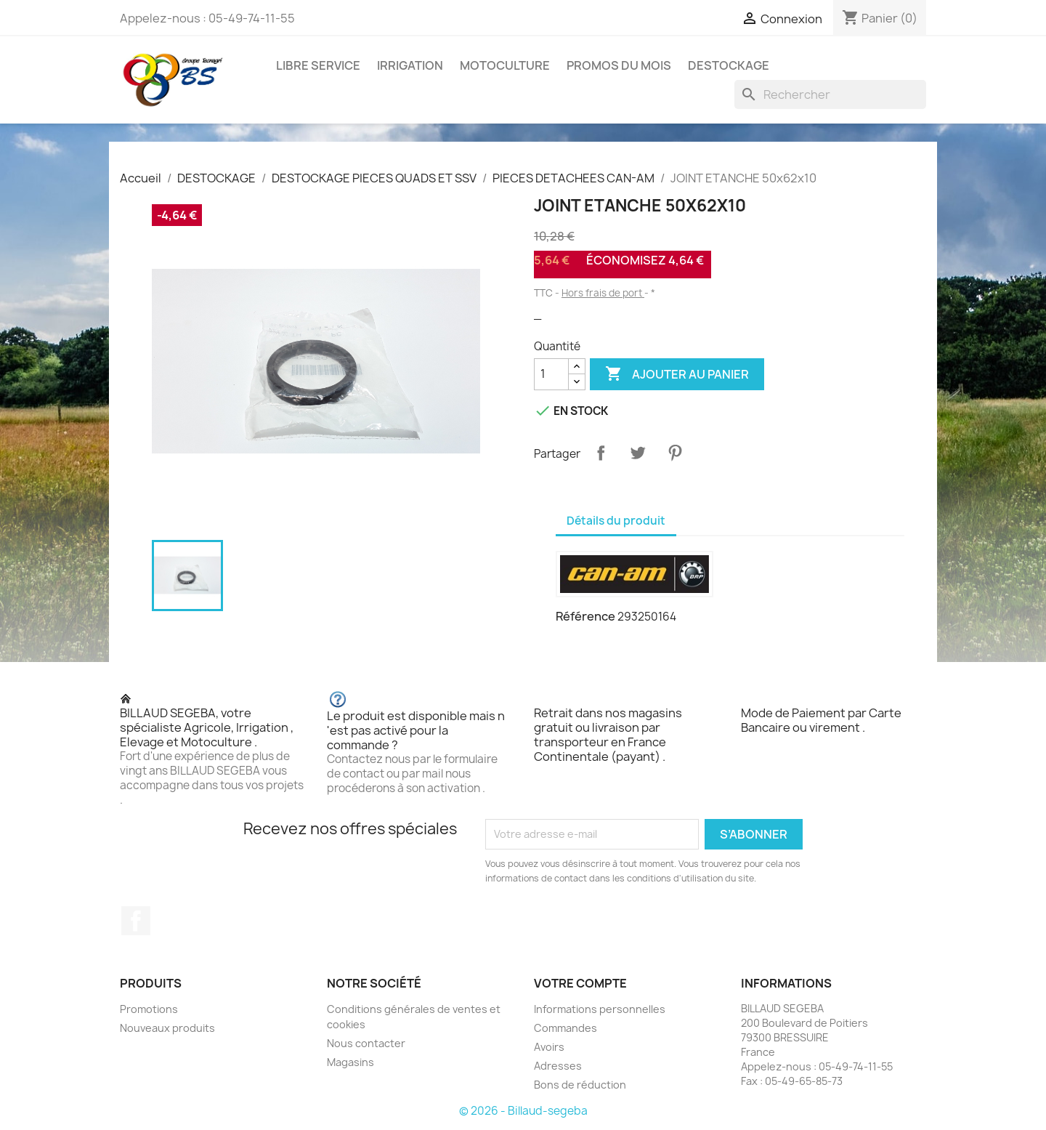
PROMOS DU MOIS (619, 65)
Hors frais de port (602, 292)
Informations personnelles (599, 1009)
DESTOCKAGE (728, 65)
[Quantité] (551, 374)
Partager (600, 452)
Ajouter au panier (677, 374)
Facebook (135, 920)
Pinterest (674, 452)
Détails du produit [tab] (616, 520)
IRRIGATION (410, 65)
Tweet (637, 452)
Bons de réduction (580, 1084)
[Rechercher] (830, 94)
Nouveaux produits (167, 1028)
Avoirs (549, 1047)
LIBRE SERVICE (318, 65)
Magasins (350, 1062)
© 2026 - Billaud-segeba (523, 1110)
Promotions (149, 1009)
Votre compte (580, 983)
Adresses (558, 1066)
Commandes (565, 1028)
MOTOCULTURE (505, 65)
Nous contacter (366, 1043)
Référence (585, 616)
